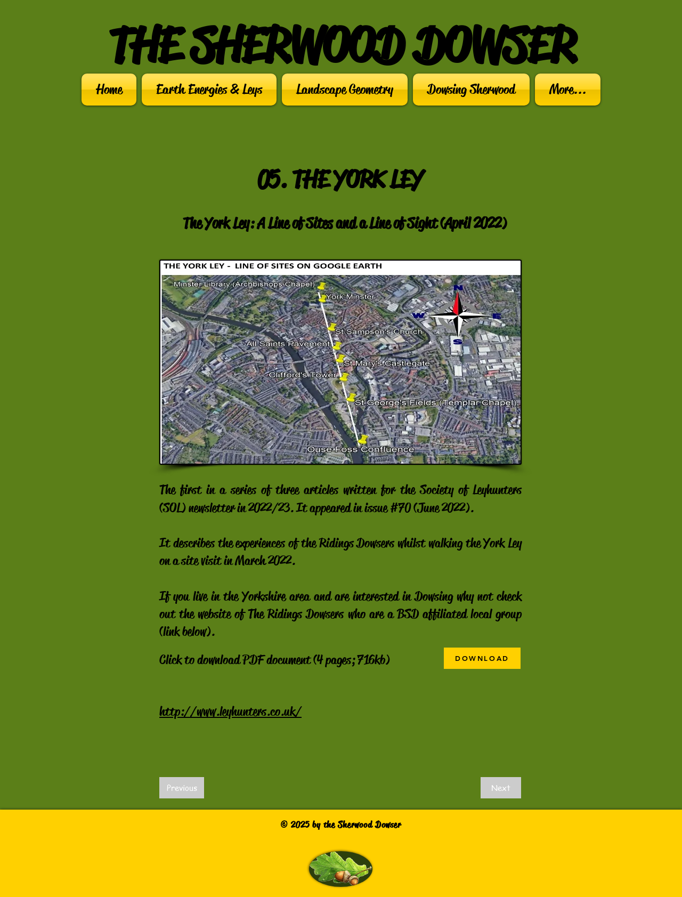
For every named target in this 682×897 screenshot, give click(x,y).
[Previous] (181, 787)
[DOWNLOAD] (482, 658)
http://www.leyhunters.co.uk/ (230, 712)
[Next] (501, 787)
